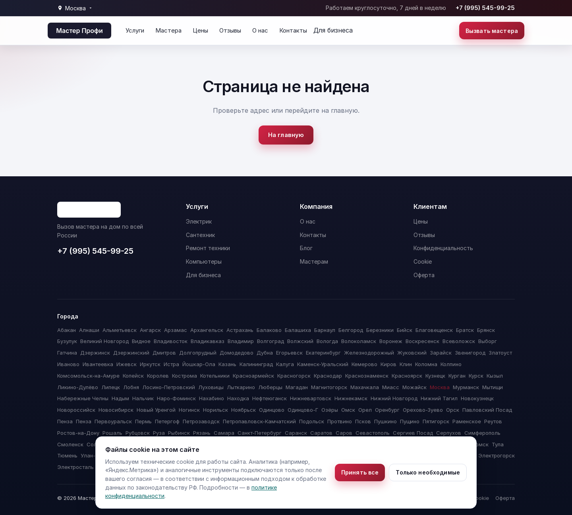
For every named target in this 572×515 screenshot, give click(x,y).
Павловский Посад (487, 410)
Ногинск (189, 410)
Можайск (414, 387)
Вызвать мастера (492, 30)
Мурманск (466, 387)
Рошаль (112, 433)
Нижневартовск (310, 398)
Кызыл (495, 375)
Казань (227, 364)
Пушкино (385, 421)
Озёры (329, 410)
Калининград (256, 364)
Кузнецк (435, 375)
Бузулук (67, 341)
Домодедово (236, 352)
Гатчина (67, 352)
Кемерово (364, 364)
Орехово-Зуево (423, 410)
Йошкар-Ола (198, 364)
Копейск (133, 375)
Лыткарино (241, 387)
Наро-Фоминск (176, 398)
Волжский (300, 341)
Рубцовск (138, 433)
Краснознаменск (366, 375)
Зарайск (441, 352)
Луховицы (211, 387)
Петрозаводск (201, 421)
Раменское (466, 421)
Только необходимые (428, 472)
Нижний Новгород (394, 398)
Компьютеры (204, 261)
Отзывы (230, 30)
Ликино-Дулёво (77, 387)
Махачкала (364, 387)
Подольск (311, 421)
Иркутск (150, 364)
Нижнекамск (350, 398)
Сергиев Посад (413, 433)
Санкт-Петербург (260, 433)
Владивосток (170, 341)
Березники (380, 330)
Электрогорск (496, 455)
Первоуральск (113, 421)
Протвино (339, 421)
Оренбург (387, 410)
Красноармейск (253, 375)
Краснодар (328, 375)
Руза (159, 433)
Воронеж (390, 341)
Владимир (241, 341)
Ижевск (126, 364)
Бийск (404, 330)
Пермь (143, 421)
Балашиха (298, 330)
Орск (452, 410)
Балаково (269, 330)
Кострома (184, 375)
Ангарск (150, 330)
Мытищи (492, 387)
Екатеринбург (323, 352)
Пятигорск (436, 421)
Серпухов (448, 433)
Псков (363, 421)
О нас (260, 30)
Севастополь (373, 433)
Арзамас (175, 330)
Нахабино (211, 398)
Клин (406, 364)
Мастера (168, 30)
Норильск (215, 410)
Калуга (285, 364)
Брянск (486, 330)
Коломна (426, 364)
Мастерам (314, 261)
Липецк (110, 387)
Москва (440, 387)
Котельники (215, 375)
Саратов (321, 433)
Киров (388, 364)
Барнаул (324, 330)
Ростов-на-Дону (78, 433)
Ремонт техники (208, 248)
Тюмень (67, 455)
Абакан (66, 330)
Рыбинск (179, 433)
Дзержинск (95, 352)
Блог (306, 248)
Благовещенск (434, 330)
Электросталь (75, 467)
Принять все (360, 472)
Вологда (327, 341)
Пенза (65, 421)
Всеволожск (459, 341)
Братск (465, 330)
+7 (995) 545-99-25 (485, 8)
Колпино (451, 364)
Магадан (297, 387)
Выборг (487, 341)
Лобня (131, 387)
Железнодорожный (369, 352)
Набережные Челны (82, 398)
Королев (158, 375)
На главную (286, 135)
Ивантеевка (98, 364)
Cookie (423, 261)
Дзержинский (131, 352)
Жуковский (412, 352)
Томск (480, 444)
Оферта (424, 275)
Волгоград (270, 341)
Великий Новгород (104, 341)
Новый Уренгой (156, 410)
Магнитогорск (329, 387)
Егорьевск (289, 352)
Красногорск (294, 375)
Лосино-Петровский (168, 387)
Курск (476, 375)
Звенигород (470, 352)
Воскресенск (422, 341)
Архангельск (206, 330)
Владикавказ (207, 341)
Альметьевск (119, 330)
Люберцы (270, 387)
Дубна (265, 352)
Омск (348, 410)
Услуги (135, 30)
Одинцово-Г (303, 410)
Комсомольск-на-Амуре (88, 375)
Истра (171, 364)
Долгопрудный (197, 352)
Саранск (296, 433)
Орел (365, 410)
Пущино (409, 421)
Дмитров (164, 352)
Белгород (350, 330)
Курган (457, 375)
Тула (498, 444)
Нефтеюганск (269, 398)
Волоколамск (358, 341)
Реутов (493, 421)
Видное (141, 341)
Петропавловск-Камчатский (259, 421)
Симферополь (482, 433)
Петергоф (167, 421)
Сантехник (200, 234)
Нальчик (143, 398)
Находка (238, 398)
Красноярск (407, 375)
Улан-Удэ (92, 455)
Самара (224, 433)
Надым (120, 398)
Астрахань (239, 330)
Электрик (199, 221)
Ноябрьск (243, 410)
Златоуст (500, 352)
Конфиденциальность (443, 248)
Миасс (390, 387)
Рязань (202, 433)
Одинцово (271, 410)
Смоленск (70, 444)
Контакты (293, 30)
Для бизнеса (333, 30)
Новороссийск (76, 410)
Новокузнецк (477, 398)
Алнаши (89, 330)
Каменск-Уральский (322, 364)
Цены (200, 30)
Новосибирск (116, 410)
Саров (344, 433)
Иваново (68, 364)
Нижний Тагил (439, 398)
